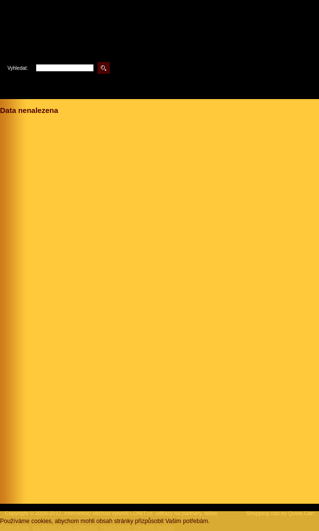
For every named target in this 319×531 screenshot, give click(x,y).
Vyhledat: (17, 68)
